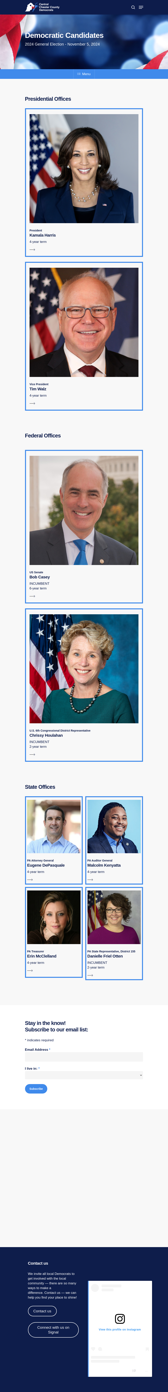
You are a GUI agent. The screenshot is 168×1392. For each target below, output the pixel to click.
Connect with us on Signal (53, 1329)
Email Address (37, 1050)
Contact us (52, 1293)
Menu (84, 74)
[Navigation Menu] (141, 7)
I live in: (32, 1068)
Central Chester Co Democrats (111, 1370)
